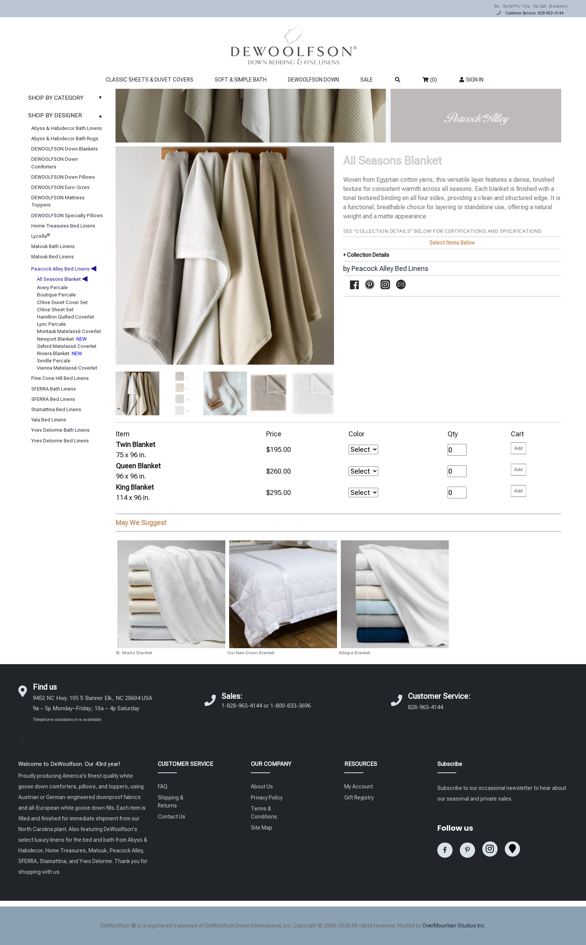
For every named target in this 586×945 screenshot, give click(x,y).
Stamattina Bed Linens (56, 409)
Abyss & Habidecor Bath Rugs (64, 138)
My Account (358, 786)
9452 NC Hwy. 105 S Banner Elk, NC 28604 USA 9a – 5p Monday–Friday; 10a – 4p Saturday (92, 708)
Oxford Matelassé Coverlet (66, 346)
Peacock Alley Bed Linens (63, 269)
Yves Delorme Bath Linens (60, 430)
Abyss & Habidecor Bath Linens (66, 128)
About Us (262, 786)
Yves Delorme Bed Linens (60, 441)
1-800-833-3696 (290, 705)
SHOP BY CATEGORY (67, 97)
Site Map (261, 828)
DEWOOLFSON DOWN (313, 80)
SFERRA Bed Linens (53, 399)
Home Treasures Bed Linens (63, 226)
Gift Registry (359, 797)
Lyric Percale (51, 324)
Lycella (40, 236)
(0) (429, 80)
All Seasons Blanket (62, 279)
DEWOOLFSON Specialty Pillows (67, 215)
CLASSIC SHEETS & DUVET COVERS (149, 80)
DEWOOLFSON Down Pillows (63, 177)
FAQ (162, 786)
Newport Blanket (62, 339)
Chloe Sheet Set (55, 309)
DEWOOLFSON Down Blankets (64, 149)
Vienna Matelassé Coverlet (67, 368)
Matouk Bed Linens (52, 256)
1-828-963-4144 (242, 705)
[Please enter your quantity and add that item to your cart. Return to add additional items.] (518, 448)
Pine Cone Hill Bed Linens (60, 378)
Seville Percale (54, 361)
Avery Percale (52, 287)
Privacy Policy (267, 797)
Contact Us (171, 817)
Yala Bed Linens (48, 420)
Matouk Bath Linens (53, 246)
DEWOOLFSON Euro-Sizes (60, 187)
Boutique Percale (56, 295)
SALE (366, 80)
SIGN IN (471, 80)
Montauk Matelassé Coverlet (69, 331)
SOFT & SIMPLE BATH (241, 80)
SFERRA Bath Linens (53, 389)
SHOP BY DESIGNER (67, 115)
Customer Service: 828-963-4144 (534, 13)
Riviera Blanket (59, 353)
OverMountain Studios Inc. (454, 926)
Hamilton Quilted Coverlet (65, 317)
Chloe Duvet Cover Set (62, 302)
